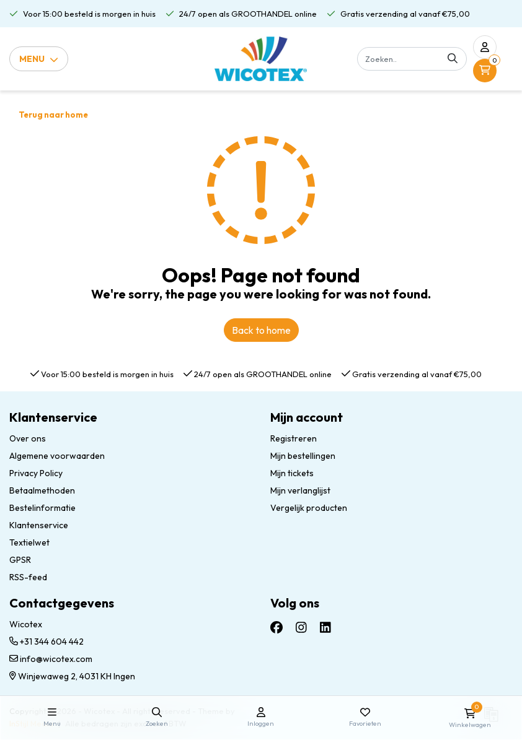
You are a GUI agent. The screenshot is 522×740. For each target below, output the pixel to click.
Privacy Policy (36, 473)
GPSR (20, 559)
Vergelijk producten (308, 507)
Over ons (27, 438)
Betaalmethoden (42, 490)
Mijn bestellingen (302, 455)
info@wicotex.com (50, 658)
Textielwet (29, 542)
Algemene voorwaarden (57, 455)
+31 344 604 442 (46, 641)
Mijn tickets (292, 473)
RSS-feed (28, 577)
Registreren (293, 438)
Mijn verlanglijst (300, 490)
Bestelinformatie (42, 507)
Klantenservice (38, 525)
